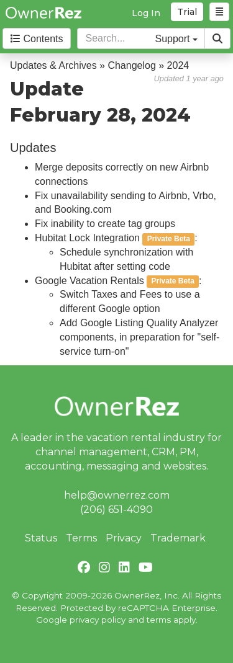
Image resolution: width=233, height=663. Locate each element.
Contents (37, 38)
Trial (187, 11)
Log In (146, 13)
